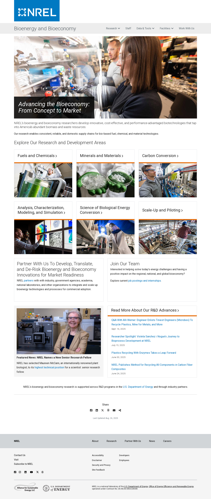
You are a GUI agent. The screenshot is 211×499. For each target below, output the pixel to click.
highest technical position (49, 367)
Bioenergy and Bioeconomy (45, 28)
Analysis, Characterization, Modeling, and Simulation (41, 210)
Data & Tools (145, 28)
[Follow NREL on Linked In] (25, 472)
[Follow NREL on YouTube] (32, 472)
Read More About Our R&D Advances (144, 310)
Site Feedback (98, 470)
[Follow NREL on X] (37, 472)
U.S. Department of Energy (138, 386)
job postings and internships (144, 280)
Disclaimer (97, 460)
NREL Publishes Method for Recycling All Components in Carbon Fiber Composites (152, 367)
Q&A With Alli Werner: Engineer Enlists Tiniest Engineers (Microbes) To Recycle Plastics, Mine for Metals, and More (152, 322)
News (152, 441)
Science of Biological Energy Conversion (105, 210)
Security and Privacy (101, 465)
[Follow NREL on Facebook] (15, 472)
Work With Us (186, 28)
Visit (16, 459)
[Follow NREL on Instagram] (20, 472)
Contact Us (19, 455)
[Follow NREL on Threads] (42, 472)
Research (113, 28)
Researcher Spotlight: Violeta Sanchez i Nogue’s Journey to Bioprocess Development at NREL (145, 338)
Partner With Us (133, 441)
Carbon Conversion (159, 155)
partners (28, 280)
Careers (167, 441)
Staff (128, 28)
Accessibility (98, 455)
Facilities (167, 28)
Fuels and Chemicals (36, 155)
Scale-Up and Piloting (161, 210)
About (95, 441)
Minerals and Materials (100, 155)
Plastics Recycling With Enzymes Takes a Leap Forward (143, 352)
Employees (124, 460)
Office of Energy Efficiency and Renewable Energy (171, 486)
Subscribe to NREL (23, 464)
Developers (124, 455)
